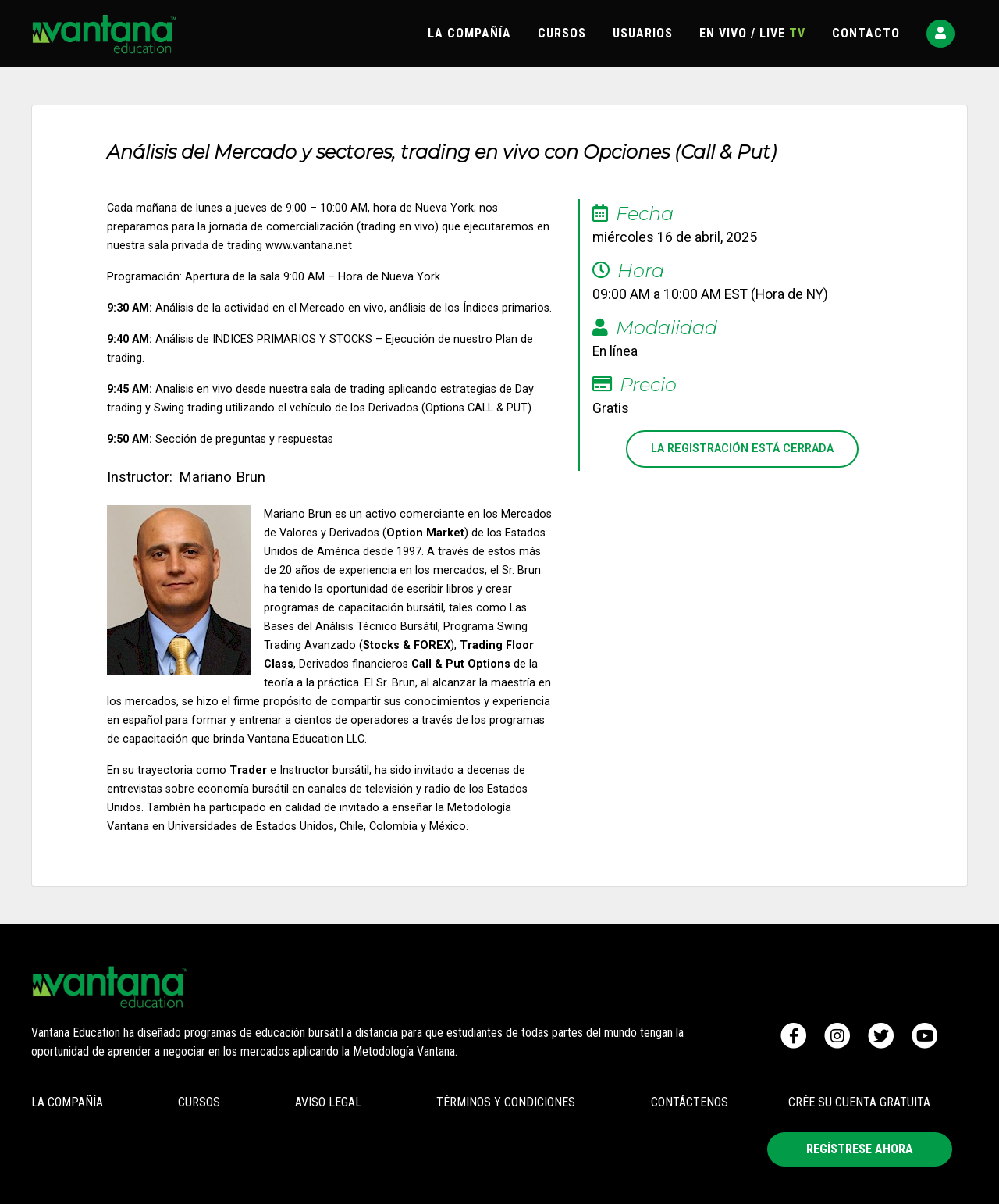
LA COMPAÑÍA (469, 33)
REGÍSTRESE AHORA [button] (859, 1149)
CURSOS (562, 33)
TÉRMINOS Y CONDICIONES (505, 1102)
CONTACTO (866, 33)
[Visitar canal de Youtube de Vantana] (924, 1036)
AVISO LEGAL (328, 1102)
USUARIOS (643, 33)
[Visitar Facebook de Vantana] (793, 1036)
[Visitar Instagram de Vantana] (837, 1036)
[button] (940, 33)
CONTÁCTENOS (689, 1102)
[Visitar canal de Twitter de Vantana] (881, 1036)
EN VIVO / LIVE (752, 33)
